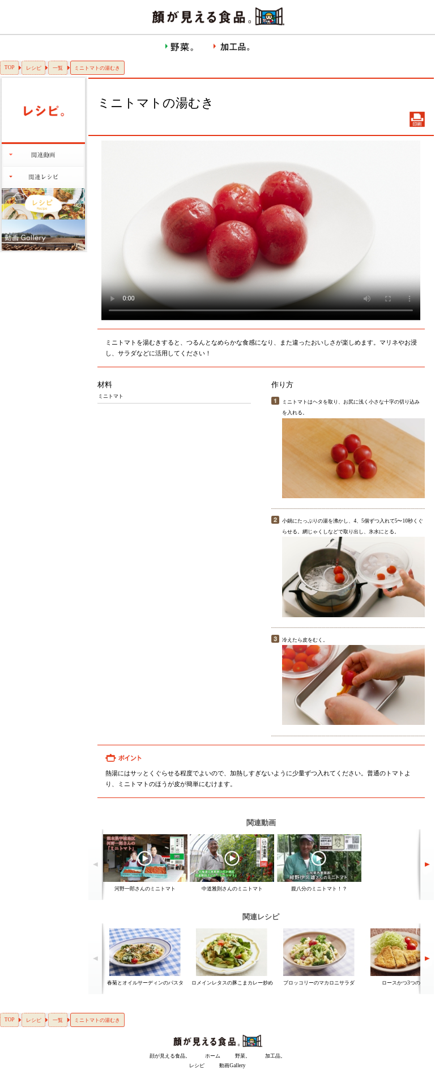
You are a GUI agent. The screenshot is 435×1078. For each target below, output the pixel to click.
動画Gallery (232, 1065)
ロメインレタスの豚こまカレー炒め (232, 983)
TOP (10, 67)
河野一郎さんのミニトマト (145, 889)
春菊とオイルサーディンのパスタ (145, 983)
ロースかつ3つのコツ (406, 983)
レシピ (33, 68)
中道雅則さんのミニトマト (232, 889)
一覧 (58, 68)
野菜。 (242, 1056)
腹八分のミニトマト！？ (319, 889)
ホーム (212, 1056)
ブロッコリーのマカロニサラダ (319, 983)
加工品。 (275, 1056)
